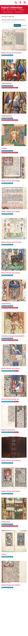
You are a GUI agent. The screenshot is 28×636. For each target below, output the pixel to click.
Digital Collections (8, 12)
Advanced (24, 25)
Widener (16, 370)
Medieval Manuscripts (7, 55)
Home (2, 10)
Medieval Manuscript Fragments (9, 87)
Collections (21, 10)
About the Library (11, 10)
